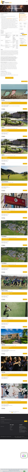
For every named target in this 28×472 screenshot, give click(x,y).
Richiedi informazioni (9, 77)
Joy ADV (10, 460)
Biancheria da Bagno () (23, 103)
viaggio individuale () (14, 84)
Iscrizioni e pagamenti (21, 11)
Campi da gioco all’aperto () (22, 105)
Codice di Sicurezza (23, 37)
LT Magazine (11, 453)
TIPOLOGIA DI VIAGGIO (4, 83)
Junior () (2, 87)
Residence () (22, 100)
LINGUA (2, 89)
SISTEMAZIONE (3, 99)
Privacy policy (22, 40)
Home (5, 11)
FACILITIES (2, 102)
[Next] (15, 436)
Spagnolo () (22, 90)
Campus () (3, 100)
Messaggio (21, 30)
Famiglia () (12, 100)
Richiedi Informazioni (23, 47)
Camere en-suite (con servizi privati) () (14, 105)
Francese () (3, 90)
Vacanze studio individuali (13, 11)
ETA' (1, 86)
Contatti (11, 451)
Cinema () (12, 106)
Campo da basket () (4, 106)
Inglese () (12, 90)
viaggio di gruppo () (4, 84)
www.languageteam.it (10, 18)
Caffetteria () (3, 104)
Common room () (22, 106)
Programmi (7, 11)
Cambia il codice (24, 36)
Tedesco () (3, 91)
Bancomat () (13, 103)
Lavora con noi (2, 450)
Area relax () (3, 103)
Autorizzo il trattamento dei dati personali (23, 45)
